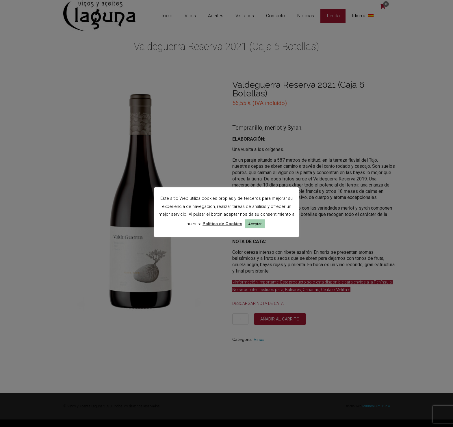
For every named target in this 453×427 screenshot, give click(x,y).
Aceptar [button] (254, 224)
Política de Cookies (222, 223)
